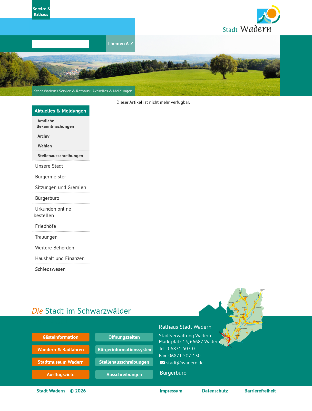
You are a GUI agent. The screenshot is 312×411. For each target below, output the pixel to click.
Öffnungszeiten (124, 337)
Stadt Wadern (45, 90)
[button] (41, 10)
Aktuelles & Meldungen (112, 90)
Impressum (171, 391)
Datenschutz (215, 391)
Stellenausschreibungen (124, 362)
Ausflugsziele (60, 374)
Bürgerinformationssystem (125, 349)
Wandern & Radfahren (61, 349)
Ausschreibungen (124, 374)
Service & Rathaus (74, 90)
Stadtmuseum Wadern (61, 362)
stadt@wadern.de (185, 363)
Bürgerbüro (173, 372)
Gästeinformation (60, 337)
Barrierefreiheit (260, 391)
